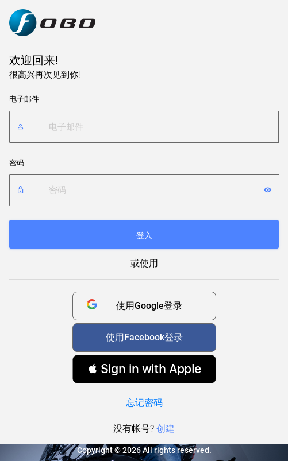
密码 (16, 162)
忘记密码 (144, 402)
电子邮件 (24, 99)
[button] (144, 369)
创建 (165, 428)
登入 (144, 235)
